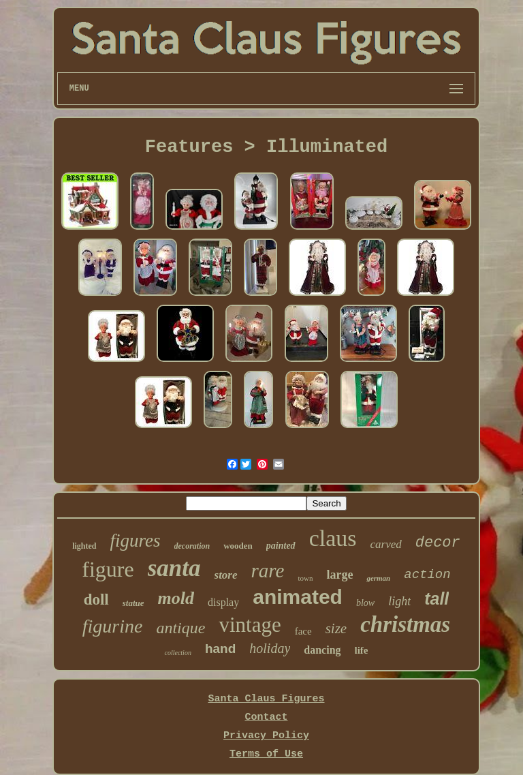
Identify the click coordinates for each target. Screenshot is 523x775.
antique (180, 628)
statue (133, 603)
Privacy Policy (266, 736)
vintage (250, 625)
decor (437, 542)
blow (365, 603)
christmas (405, 624)
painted (281, 546)
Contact (265, 717)
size (336, 628)
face (303, 631)
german (378, 578)
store (226, 574)
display (223, 602)
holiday (269, 648)
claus (333, 538)
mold (176, 598)
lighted (84, 546)
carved (385, 544)
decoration (192, 546)
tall (436, 598)
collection (177, 652)
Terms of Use (266, 754)
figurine (112, 626)
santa (174, 568)
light (399, 601)
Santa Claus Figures (266, 699)
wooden (238, 546)
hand (220, 648)
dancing (322, 650)
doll (96, 599)
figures (135, 540)
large (339, 574)
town (305, 578)
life (361, 650)
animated (298, 597)
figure (107, 569)
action (427, 574)
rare (268, 570)
